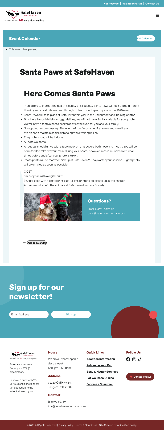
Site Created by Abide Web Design (118, 425)
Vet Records (111, 3)
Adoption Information (100, 359)
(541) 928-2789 (57, 401)
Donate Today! (140, 376)
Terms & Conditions (86, 425)
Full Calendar (145, 38)
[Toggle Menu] (157, 15)
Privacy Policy (65, 425)
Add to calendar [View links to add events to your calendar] (36, 242)
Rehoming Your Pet (99, 365)
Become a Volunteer (99, 384)
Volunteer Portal (132, 3)
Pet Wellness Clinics (100, 378)
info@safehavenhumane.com (67, 406)
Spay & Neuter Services (102, 371)
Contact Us (152, 3)
